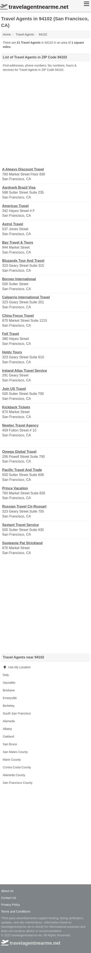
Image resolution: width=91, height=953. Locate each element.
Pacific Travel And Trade (22, 470)
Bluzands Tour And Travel (23, 260)
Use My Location (17, 667)
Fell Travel (10, 334)
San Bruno (10, 744)
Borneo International (19, 279)
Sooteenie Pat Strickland (22, 543)
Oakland (8, 736)
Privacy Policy (10, 904)
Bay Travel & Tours (17, 242)
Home (7, 34)
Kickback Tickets (16, 407)
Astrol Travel (12, 224)
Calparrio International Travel (26, 297)
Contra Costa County (17, 767)
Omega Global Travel (19, 452)
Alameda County (14, 775)
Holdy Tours (12, 352)
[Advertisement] (45, 119)
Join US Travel (14, 389)
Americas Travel (15, 206)
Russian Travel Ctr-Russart (24, 506)
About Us (7, 891)
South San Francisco (17, 713)
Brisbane (9, 690)
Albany (7, 729)
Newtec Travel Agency (20, 425)
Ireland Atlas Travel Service (24, 370)
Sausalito (9, 682)
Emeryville (10, 698)
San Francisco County (18, 782)
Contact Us (8, 898)
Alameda (9, 721)
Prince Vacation (15, 488)
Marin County (12, 759)
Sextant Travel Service (20, 525)
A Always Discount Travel (23, 169)
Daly (6, 675)
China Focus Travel (18, 315)
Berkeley (8, 705)
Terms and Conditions (15, 911)
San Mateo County (15, 752)
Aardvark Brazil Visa (18, 187)
